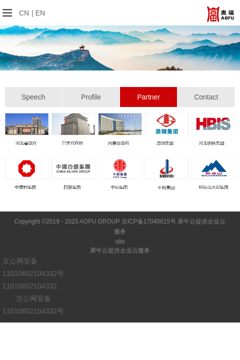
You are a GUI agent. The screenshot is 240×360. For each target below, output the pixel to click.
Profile (91, 97)
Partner (148, 97)
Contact (206, 97)
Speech (33, 97)
